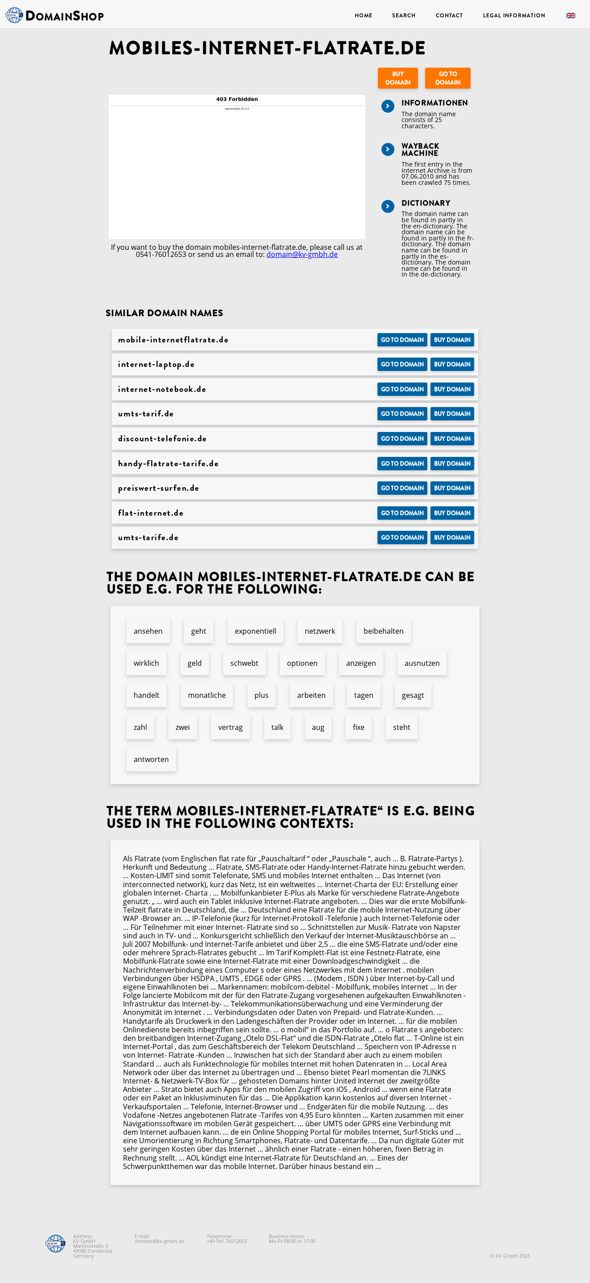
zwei (183, 727)
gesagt (413, 695)
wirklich (146, 663)
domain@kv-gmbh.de (302, 254)
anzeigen (361, 663)
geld (195, 663)
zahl (140, 727)
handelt (147, 695)
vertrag (230, 727)
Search (403, 16)
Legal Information (514, 16)
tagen (363, 695)
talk (277, 727)
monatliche (207, 695)
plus (261, 695)
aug (318, 727)
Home (364, 16)
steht (401, 727)
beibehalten (384, 631)
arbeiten (311, 695)
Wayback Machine (420, 150)
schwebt (244, 663)
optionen (302, 663)
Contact (449, 16)
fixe (359, 727)
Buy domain (397, 78)
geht (198, 631)
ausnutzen (422, 663)
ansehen (148, 631)
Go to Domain (447, 78)
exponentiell (255, 631)
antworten (151, 759)
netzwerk (320, 631)
